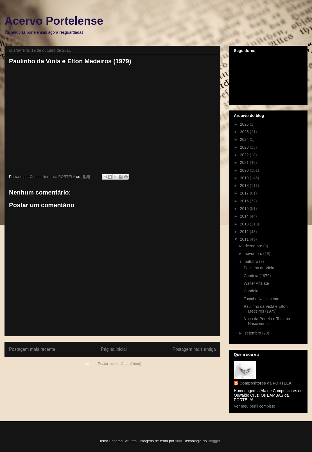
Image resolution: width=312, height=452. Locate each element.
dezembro (254, 246)
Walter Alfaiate (256, 283)
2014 (245, 216)
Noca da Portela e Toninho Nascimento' (267, 321)
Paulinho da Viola (259, 268)
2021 (245, 162)
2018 (245, 185)
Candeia (251, 291)
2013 (245, 224)
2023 (245, 147)
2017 (245, 193)
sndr (178, 441)
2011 (245, 239)
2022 (245, 155)
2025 (245, 132)
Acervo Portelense (53, 21)
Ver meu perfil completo (254, 406)
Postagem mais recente (32, 349)
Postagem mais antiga (194, 349)
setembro (253, 333)
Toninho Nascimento (261, 299)
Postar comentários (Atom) (119, 363)
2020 (245, 170)
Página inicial (114, 349)
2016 (245, 201)
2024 (245, 139)
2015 (245, 208)
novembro (254, 253)
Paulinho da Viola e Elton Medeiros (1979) (266, 308)
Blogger (214, 441)
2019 (245, 178)
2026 (245, 124)
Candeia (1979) (257, 276)
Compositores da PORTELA (265, 383)
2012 (245, 231)
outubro (252, 261)
